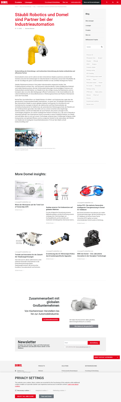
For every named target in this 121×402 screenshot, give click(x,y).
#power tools (90, 104)
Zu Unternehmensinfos (50, 319)
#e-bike (88, 79)
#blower (88, 95)
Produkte (18, 2)
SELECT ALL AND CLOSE (25, 396)
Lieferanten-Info (76, 2)
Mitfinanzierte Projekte (92, 39)
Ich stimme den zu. (78, 347)
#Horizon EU (89, 55)
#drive (95, 79)
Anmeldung (94, 343)
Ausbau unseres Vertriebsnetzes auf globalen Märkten (59, 208)
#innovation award (91, 82)
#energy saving (90, 70)
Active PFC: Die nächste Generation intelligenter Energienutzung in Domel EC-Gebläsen (91, 207)
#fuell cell (96, 95)
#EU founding (90, 73)
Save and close (46, 396)
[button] (102, 47)
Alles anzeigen (90, 21)
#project (100, 58)
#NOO (88, 64)
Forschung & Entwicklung (52, 2)
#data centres (98, 92)
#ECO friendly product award (94, 76)
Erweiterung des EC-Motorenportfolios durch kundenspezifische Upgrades (60, 255)
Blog (35, 6)
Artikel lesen (19, 210)
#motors (88, 98)
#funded (88, 61)
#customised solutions (92, 101)
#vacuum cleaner (91, 67)
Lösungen (28, 2)
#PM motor (89, 92)
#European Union (91, 58)
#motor (101, 82)
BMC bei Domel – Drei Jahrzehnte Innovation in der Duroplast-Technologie (91, 255)
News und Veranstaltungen (91, 2)
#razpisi (94, 64)
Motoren (40, 371)
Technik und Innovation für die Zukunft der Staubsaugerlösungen (29, 256)
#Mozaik (95, 61)
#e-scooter (89, 85)
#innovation (98, 85)
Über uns (65, 2)
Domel (17, 6)
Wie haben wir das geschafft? (84, 326)
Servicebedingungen (82, 347)
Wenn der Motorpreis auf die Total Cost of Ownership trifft (29, 206)
